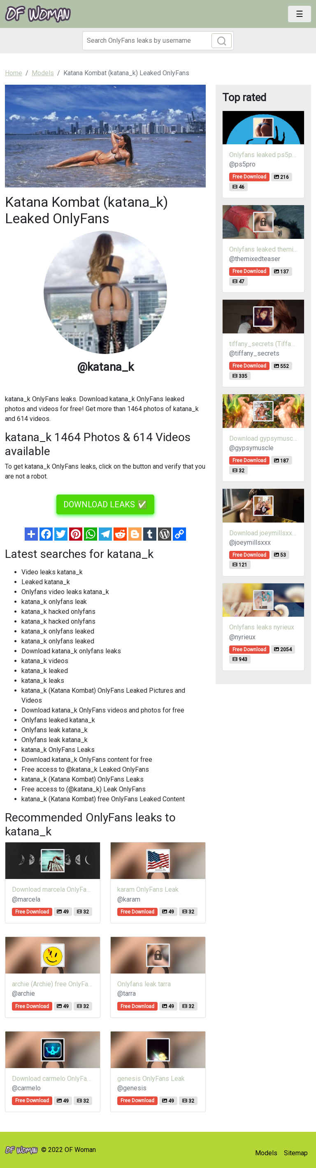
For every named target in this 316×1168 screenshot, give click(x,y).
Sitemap (296, 1153)
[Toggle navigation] (299, 14)
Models (266, 1153)
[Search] (158, 40)
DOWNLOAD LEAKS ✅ (105, 504)
